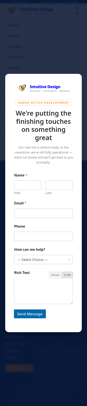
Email (20, 203)
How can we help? (29, 249)
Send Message (30, 313)
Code (67, 275)
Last (49, 193)
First (17, 193)
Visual (55, 275)
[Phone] (43, 236)
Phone (19, 226)
